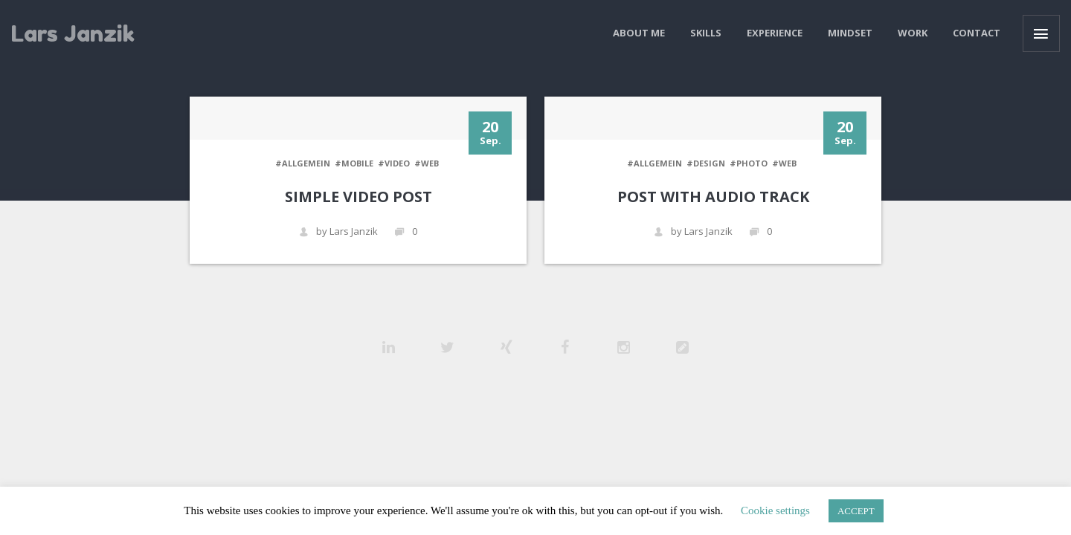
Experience (775, 32)
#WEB (426, 163)
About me (639, 32)
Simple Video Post (358, 197)
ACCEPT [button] (856, 510)
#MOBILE (354, 163)
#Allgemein (302, 163)
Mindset (850, 32)
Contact (976, 32)
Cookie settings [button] (775, 510)
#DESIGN (705, 163)
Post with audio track (713, 197)
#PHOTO (749, 163)
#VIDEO (394, 163)
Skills (705, 32)
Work (912, 32)
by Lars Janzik (338, 231)
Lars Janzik (73, 33)
